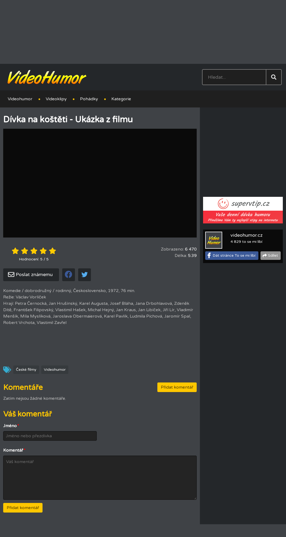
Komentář (14, 450)
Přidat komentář (177, 387)
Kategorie (121, 99)
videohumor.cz (246, 235)
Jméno (11, 425)
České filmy (26, 369)
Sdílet (273, 255)
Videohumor (20, 99)
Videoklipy (56, 99)
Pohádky (89, 99)
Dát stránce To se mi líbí (234, 255)
